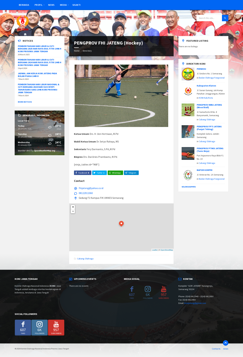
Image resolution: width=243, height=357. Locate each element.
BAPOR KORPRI (204, 170)
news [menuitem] (51, 4)
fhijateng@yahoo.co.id (91, 188)
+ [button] (73, 207)
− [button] (73, 211)
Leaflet (154, 250)
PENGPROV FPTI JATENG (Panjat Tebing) (209, 128)
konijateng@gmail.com (195, 303)
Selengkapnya (189, 187)
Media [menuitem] (63, 4)
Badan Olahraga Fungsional (212, 77)
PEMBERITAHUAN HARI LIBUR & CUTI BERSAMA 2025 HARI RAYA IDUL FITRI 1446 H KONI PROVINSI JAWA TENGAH (39, 49)
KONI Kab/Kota (206, 97)
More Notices (25, 102)
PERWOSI (201, 68)
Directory (87, 50)
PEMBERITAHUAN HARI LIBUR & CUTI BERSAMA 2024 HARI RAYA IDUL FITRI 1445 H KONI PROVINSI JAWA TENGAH (39, 62)
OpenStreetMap (167, 250)
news (225, 348)
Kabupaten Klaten (206, 85)
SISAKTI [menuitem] (76, 4)
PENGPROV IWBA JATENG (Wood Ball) (209, 106)
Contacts (216, 348)
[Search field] (212, 18)
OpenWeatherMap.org (44, 150)
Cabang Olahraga (85, 258)
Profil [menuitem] (39, 4)
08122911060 (86, 193)
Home (77, 50)
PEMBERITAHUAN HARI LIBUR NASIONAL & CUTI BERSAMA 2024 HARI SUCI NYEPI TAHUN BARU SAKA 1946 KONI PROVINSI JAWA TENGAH (38, 88)
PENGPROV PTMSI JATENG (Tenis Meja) (210, 149)
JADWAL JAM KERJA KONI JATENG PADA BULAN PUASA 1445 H (37, 75)
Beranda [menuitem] (24, 4)
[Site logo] (23, 29)
